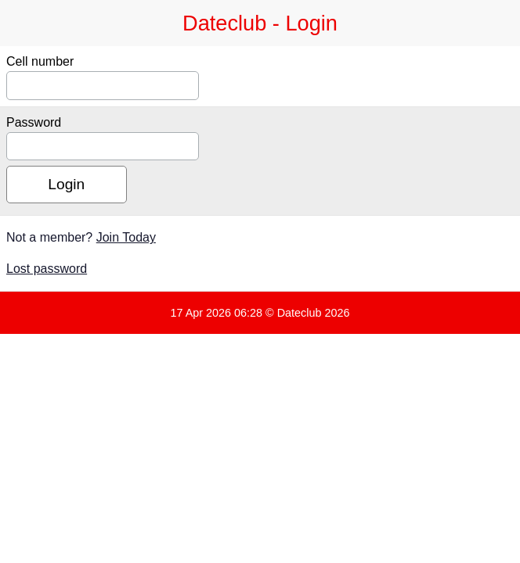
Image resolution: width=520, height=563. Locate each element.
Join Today (126, 237)
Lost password (46, 268)
